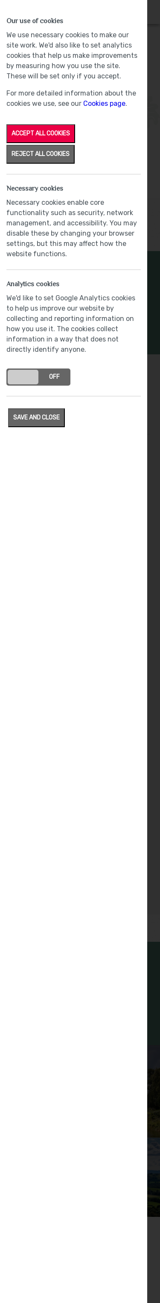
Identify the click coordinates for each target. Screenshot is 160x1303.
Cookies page (104, 103)
